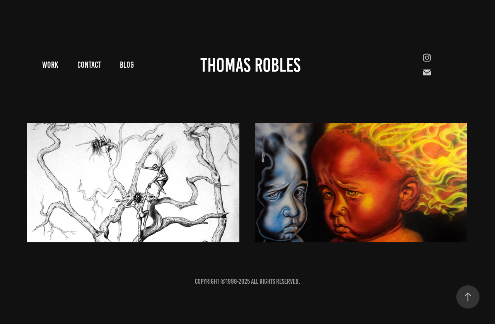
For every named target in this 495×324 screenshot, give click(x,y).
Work (50, 64)
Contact (89, 64)
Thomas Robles (250, 65)
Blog (127, 64)
